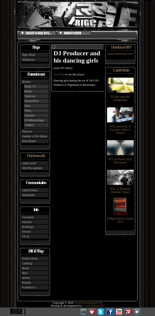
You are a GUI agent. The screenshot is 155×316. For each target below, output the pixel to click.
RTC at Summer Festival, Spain (120, 189)
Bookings (28, 226)
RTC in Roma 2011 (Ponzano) (120, 159)
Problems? (28, 287)
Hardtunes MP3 (121, 47)
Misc (25, 273)
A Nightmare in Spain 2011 (120, 218)
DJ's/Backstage (34, 120)
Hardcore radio (35, 155)
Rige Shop (28, 54)
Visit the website (32, 168)
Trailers (29, 125)
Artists (26, 277)
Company (28, 217)
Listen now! (29, 163)
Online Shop (30, 258)
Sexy (28, 105)
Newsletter (28, 195)
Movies (26, 81)
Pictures (27, 131)
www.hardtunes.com (120, 53)
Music (28, 91)
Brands (26, 282)
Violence (30, 96)
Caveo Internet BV (94, 305)
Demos (26, 231)
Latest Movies (121, 70)
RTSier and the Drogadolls (120, 97)
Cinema (29, 115)
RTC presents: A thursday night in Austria (120, 128)
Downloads (29, 141)
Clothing (27, 263)
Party (28, 110)
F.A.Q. (26, 236)
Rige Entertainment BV (89, 302)
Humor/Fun (32, 101)
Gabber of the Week (34, 136)
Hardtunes (28, 59)
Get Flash (59, 74)
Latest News (30, 190)
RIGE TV (30, 86)
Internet (26, 222)
